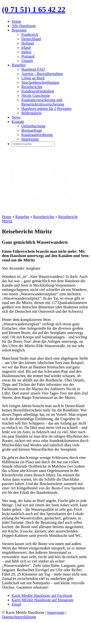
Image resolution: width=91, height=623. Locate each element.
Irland (26, 48)
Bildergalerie (31, 113)
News (16, 117)
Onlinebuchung (33, 126)
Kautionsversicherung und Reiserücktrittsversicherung (42, 102)
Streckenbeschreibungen (40, 82)
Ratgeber (19, 65)
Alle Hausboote (24, 26)
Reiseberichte (31, 87)
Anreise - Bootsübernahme (42, 74)
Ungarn (27, 61)
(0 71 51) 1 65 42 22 (33, 9)
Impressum (30, 139)
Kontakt (18, 122)
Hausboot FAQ (33, 69)
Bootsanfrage (31, 130)
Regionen (19, 30)
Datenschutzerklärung (19, 617)
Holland (27, 43)
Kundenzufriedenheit (37, 91)
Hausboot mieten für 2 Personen (46, 108)
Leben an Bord (32, 78)
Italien (26, 52)
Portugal (27, 56)
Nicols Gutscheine (35, 95)
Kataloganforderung (37, 135)
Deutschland (31, 39)
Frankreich (29, 34)
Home (16, 21)
